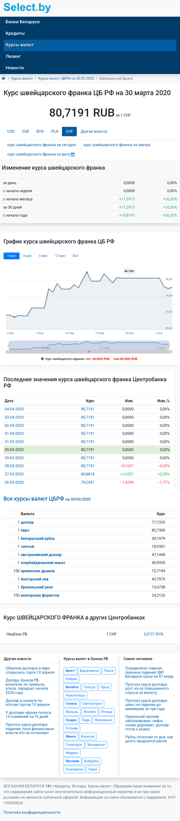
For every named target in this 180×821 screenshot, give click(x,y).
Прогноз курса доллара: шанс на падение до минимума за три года (146, 704)
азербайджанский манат (43, 562)
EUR (25, 131)
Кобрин (71, 679)
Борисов (87, 736)
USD (10, 131)
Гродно (71, 720)
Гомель (71, 703)
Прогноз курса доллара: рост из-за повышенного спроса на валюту (147, 688)
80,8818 (87, 474)
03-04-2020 (14, 417)
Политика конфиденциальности (32, 812)
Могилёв (72, 761)
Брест (70, 671)
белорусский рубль (38, 538)
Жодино (72, 753)
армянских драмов (38, 571)
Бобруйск (91, 761)
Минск (71, 736)
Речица (106, 712)
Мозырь (72, 712)
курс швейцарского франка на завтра (117, 145)
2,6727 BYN (153, 634)
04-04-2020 (14, 409)
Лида (86, 720)
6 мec (43, 256)
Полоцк (89, 687)
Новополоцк (75, 695)
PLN (54, 131)
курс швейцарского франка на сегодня (41, 145)
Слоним (72, 728)
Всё (75, 256)
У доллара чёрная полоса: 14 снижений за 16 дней (29, 714)
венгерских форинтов (40, 595)
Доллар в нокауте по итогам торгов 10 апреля (28, 702)
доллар (27, 522)
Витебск (72, 687)
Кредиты (15, 33)
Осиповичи (74, 769)
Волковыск (103, 720)
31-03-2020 (14, 442)
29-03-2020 (14, 458)
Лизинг (13, 56)
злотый (27, 546)
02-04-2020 (14, 425)
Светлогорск (92, 703)
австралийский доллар (41, 555)
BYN (40, 131)
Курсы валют (20, 44)
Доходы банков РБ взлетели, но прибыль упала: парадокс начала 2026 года (27, 686)
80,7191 (87, 409)
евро (25, 530)
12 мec (60, 256)
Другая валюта (94, 131)
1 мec (11, 256)
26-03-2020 (14, 482)
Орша (105, 687)
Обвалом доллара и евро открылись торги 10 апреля (30, 670)
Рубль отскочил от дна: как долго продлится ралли (149, 739)
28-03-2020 (14, 466)
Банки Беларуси (23, 21)
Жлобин (90, 712)
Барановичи (89, 671)
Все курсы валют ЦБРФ (47, 499)
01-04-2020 (14, 433)
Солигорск (74, 745)
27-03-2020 (14, 474)
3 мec (27, 256)
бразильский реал (37, 587)
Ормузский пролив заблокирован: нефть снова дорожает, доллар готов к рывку (147, 722)
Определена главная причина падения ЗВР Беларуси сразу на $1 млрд (149, 672)
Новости (15, 67)
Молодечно (96, 745)
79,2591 (87, 482)
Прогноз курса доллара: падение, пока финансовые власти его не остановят (30, 728)
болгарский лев (35, 579)
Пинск (109, 671)
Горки (92, 769)
